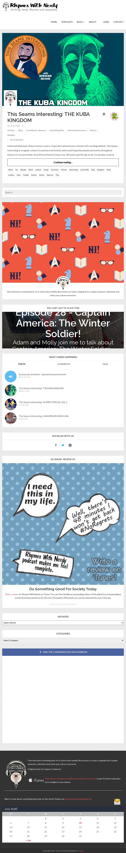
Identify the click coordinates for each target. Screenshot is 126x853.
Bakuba (23, 170)
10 (80, 822)
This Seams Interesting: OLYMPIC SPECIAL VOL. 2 (43, 402)
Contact (118, 22)
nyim (19, 175)
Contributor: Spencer (36, 130)
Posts (21, 364)
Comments (63, 364)
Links (106, 22)
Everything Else (57, 130)
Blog (80, 22)
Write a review (11, 594)
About (92, 22)
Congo (45, 170)
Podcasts (67, 22)
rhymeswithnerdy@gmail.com (78, 799)
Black (31, 170)
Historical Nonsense (77, 130)
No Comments (16, 139)
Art (16, 170)
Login (81, 851)
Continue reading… (63, 162)
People (26, 175)
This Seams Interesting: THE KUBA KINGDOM (41, 388)
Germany (54, 170)
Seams (41, 175)
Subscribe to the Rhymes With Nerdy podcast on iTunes (70, 778)
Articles (10, 130)
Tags (105, 364)
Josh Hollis (84, 170)
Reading (11, 135)
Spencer (50, 175)
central (38, 170)
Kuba (109, 170)
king (93, 170)
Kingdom (100, 170)
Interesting (73, 170)
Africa (10, 170)
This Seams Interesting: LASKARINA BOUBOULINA (44, 416)
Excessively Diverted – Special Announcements (42, 374)
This (57, 175)
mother (11, 175)
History (93, 130)
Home (54, 22)
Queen (34, 175)
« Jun (28, 840)
